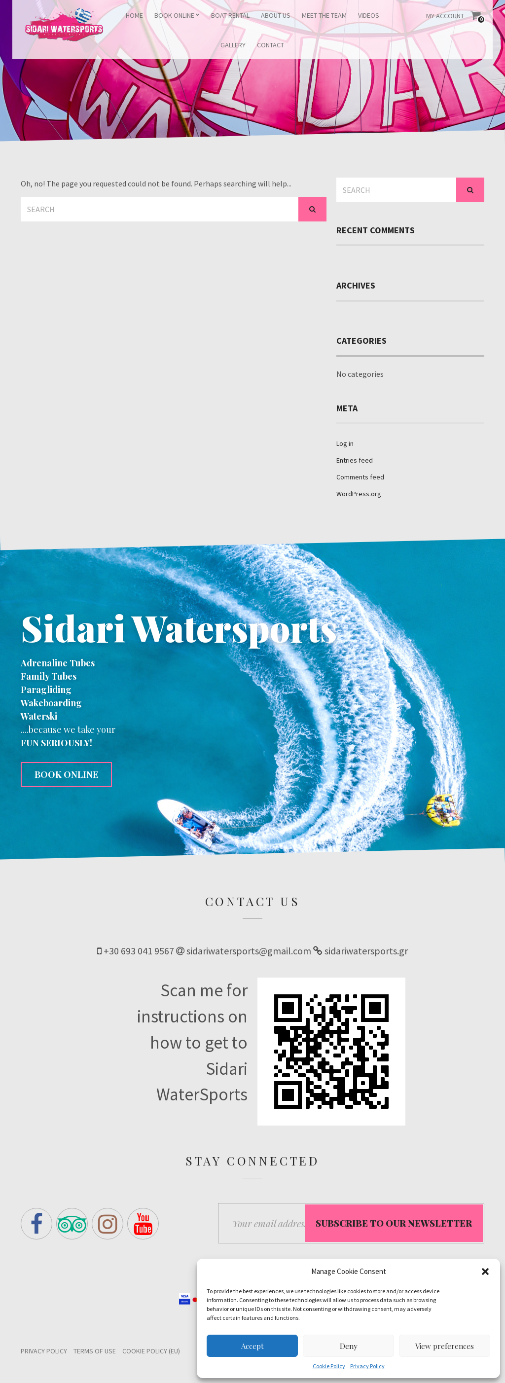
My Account (445, 15)
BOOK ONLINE (174, 15)
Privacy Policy (367, 1366)
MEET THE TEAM (324, 15)
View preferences (444, 1346)
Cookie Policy (329, 1366)
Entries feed (354, 460)
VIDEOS (368, 15)
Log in (345, 443)
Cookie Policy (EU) (151, 1352)
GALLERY (233, 44)
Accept (252, 1346)
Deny (349, 1346)
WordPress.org (358, 493)
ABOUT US (275, 15)
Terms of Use (94, 1352)
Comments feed (360, 477)
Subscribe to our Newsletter (394, 1224)
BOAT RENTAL (230, 15)
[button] (485, 1271)
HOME (134, 15)
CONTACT (270, 44)
